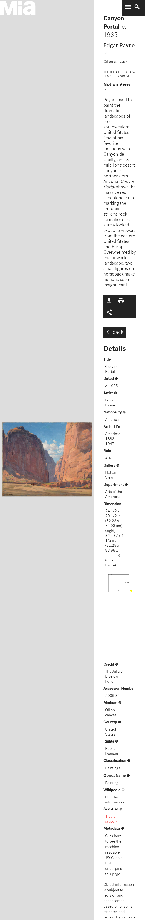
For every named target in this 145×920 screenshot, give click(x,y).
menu (128, 7)
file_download (109, 300)
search (137, 7)
